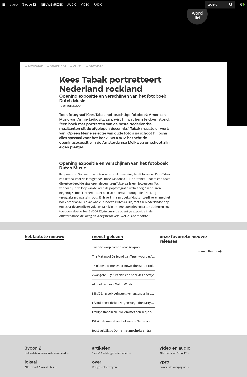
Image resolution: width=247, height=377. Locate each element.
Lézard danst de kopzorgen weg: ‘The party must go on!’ (123, 302)
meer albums (211, 252)
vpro (14, 5)
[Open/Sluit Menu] (4, 4)
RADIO (98, 4)
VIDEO (85, 4)
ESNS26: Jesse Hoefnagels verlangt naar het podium (123, 293)
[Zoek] (212, 4)
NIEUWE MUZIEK (52, 4)
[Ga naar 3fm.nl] (242, 4)
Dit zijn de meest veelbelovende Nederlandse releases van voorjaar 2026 (123, 321)
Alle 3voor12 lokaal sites (39, 367)
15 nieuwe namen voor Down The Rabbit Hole (123, 265)
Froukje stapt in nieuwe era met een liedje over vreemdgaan (123, 312)
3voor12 (29, 5)
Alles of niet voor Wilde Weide (112, 284)
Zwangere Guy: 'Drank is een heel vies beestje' (123, 275)
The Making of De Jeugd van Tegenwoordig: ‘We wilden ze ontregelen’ (123, 256)
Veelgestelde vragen (104, 367)
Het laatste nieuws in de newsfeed (45, 353)
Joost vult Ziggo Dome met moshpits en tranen (123, 330)
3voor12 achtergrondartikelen (110, 353)
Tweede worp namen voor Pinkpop (116, 247)
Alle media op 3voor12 (173, 353)
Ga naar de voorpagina (173, 367)
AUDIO (71, 4)
